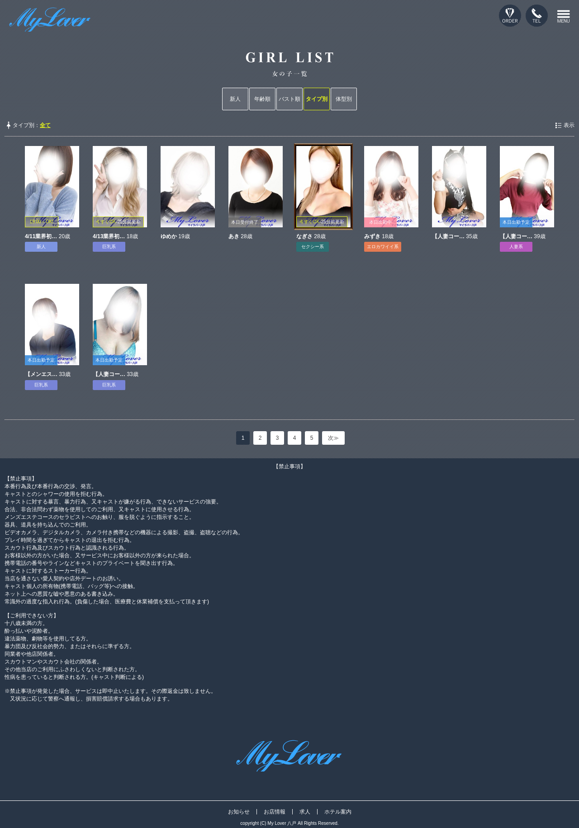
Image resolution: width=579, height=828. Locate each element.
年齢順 (262, 99)
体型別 (344, 99)
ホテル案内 (337, 812)
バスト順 (289, 99)
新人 (235, 99)
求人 (304, 812)
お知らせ (239, 812)
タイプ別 (316, 99)
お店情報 (274, 812)
